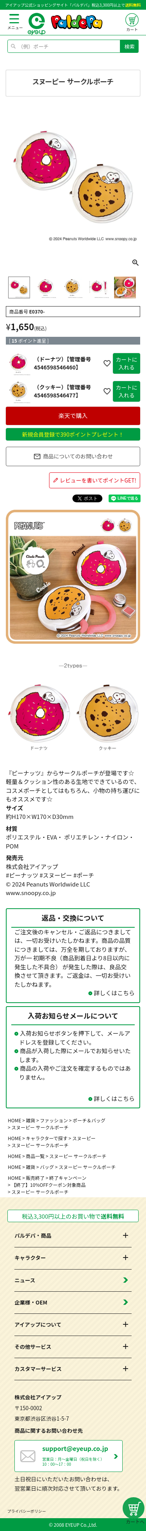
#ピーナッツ (22, 875)
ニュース (24, 1280)
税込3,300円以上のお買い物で (73, 1216)
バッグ (47, 1166)
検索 (130, 46)
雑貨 (30, 1120)
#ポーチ (83, 875)
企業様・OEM (30, 1302)
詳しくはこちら (114, 993)
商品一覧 (35, 1156)
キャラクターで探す (47, 1138)
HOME (14, 1120)
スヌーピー (83, 1138)
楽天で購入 (73, 415)
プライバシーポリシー (26, 1511)
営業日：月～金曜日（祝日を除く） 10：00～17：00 (82, 1455)
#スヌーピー (56, 875)
